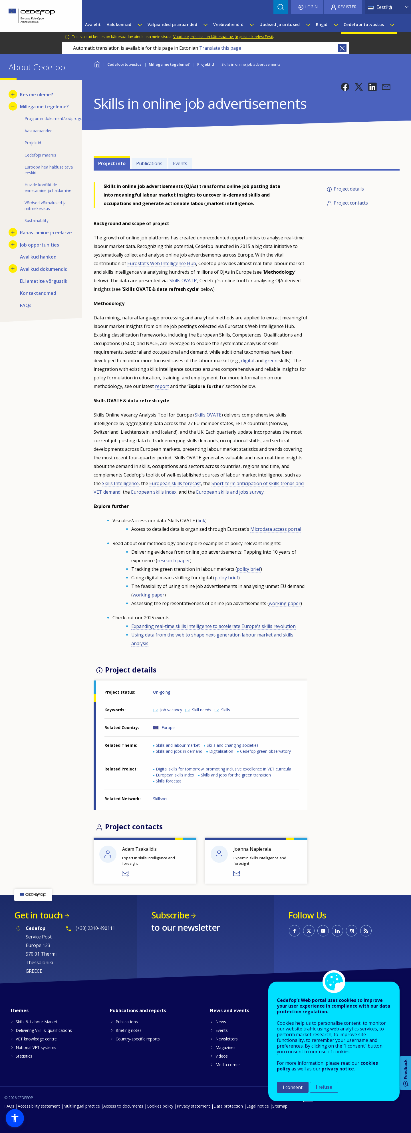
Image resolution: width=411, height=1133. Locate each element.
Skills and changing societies (233, 745)
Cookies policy (160, 1106)
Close (342, 48)
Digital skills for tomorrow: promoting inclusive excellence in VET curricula (223, 769)
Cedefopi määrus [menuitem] (40, 155)
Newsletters (226, 1039)
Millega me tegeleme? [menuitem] (44, 106)
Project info (112, 163)
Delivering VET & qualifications (44, 1030)
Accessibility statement (39, 1106)
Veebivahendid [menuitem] (228, 24)
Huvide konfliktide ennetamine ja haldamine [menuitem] (48, 187)
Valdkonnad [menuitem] (119, 24)
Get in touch (38, 915)
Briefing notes (129, 1030)
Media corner (227, 1064)
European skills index (153, 492)
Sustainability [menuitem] (37, 220)
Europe (168, 727)
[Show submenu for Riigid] (336, 24)
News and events (229, 1010)
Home (97, 63)
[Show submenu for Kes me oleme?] (13, 94)
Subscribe (170, 915)
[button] (345, 87)
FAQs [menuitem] (25, 305)
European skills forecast (175, 483)
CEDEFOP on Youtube (323, 930)
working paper (148, 595)
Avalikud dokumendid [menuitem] (44, 269)
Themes (19, 1010)
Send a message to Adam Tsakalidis (125, 873)
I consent (293, 1087)
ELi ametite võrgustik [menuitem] (43, 281)
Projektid (205, 64)
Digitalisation (221, 751)
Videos (221, 1056)
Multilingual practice (81, 1106)
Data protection (228, 1106)
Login (311, 6)
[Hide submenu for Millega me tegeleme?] (13, 106)
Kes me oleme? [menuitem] (36, 94)
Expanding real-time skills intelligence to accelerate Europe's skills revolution (213, 626)
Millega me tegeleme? (169, 64)
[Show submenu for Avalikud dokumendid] (13, 268)
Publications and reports (138, 1010)
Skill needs (201, 709)
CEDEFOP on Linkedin (337, 930)
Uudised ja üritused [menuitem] (279, 24)
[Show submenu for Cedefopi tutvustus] (392, 24)
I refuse (324, 1087)
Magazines (225, 1047)
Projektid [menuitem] (33, 142)
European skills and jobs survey (230, 492)
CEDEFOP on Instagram (351, 930)
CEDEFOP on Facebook (294, 930)
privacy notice (338, 1069)
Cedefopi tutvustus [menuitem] (364, 24)
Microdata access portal (275, 529)
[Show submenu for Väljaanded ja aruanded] (205, 24)
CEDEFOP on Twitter (309, 930)
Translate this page (220, 48)
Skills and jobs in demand (179, 751)
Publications (149, 163)
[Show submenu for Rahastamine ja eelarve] (13, 232)
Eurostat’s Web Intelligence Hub (161, 263)
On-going (161, 692)
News (220, 1021)
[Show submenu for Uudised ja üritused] (308, 24)
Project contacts (351, 203)
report (162, 386)
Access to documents (123, 1106)
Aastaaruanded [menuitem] (39, 130)
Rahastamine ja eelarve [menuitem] (46, 232)
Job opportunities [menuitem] (39, 245)
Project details (349, 189)
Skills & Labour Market (36, 1021)
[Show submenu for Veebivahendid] (251, 24)
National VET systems (36, 1047)
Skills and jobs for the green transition (236, 775)
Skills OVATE (208, 415)
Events (180, 163)
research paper (173, 560)
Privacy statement (193, 1106)
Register (347, 6)
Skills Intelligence (120, 483)
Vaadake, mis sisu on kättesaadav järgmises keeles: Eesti (223, 36)
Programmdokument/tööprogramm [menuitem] (49, 118)
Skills (225, 709)
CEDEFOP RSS (366, 930)
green (271, 360)
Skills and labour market (178, 745)
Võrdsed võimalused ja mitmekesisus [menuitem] (46, 205)
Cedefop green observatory (265, 751)
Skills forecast (168, 781)
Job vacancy (171, 709)
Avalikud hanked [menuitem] (38, 257)
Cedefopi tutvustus (124, 64)
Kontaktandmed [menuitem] (38, 293)
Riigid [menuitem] (322, 24)
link (201, 520)
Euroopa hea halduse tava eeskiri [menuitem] (49, 169)
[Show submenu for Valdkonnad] (139, 24)
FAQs (9, 1106)
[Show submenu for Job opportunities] (13, 244)
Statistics (24, 1056)
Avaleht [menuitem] (93, 24)
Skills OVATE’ (183, 280)
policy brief (249, 569)
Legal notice (257, 1106)
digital (247, 360)
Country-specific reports (138, 1039)
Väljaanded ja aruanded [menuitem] (172, 24)
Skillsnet (160, 798)
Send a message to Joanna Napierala (237, 873)
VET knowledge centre (36, 1039)
